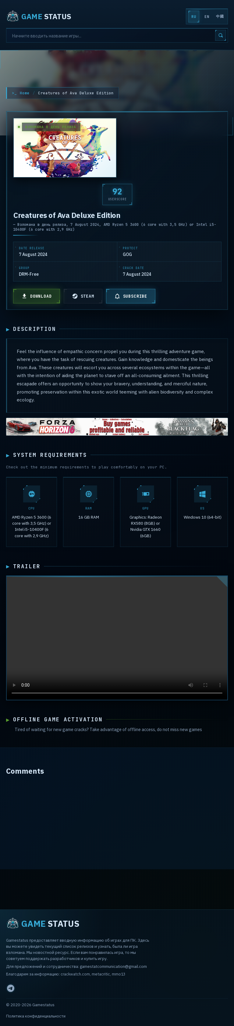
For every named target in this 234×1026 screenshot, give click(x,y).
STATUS (38, 16)
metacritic (101, 974)
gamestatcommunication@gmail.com (113, 966)
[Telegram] (10, 988)
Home (25, 93)
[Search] (117, 35)
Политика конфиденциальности (36, 1016)
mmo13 (118, 974)
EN (206, 16)
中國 (220, 16)
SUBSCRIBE (130, 296)
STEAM (83, 296)
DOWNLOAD (36, 296)
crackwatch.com (75, 974)
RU (193, 16)
